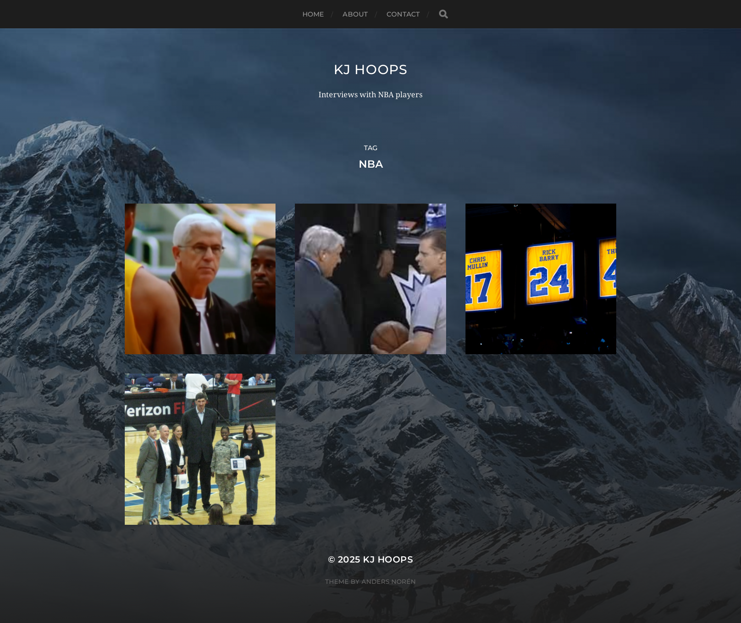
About (355, 14)
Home (313, 14)
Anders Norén (389, 581)
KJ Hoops (370, 69)
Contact (403, 14)
